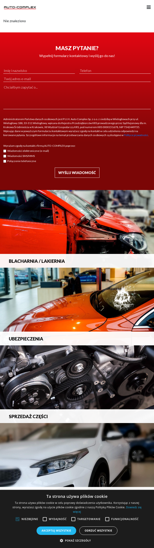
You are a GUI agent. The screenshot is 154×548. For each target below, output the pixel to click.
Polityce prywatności (136, 135)
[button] (77, 540)
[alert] (77, 519)
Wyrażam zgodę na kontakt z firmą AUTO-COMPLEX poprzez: (39, 145)
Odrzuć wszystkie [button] (98, 530)
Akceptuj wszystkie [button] (56, 530)
